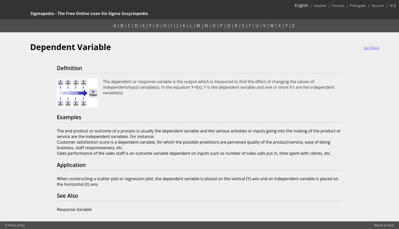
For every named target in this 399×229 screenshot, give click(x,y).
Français (338, 5)
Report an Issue (384, 225)
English (301, 5)
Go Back (371, 48)
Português (358, 5)
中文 (393, 5)
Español (320, 5)
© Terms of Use (15, 225)
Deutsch (378, 5)
